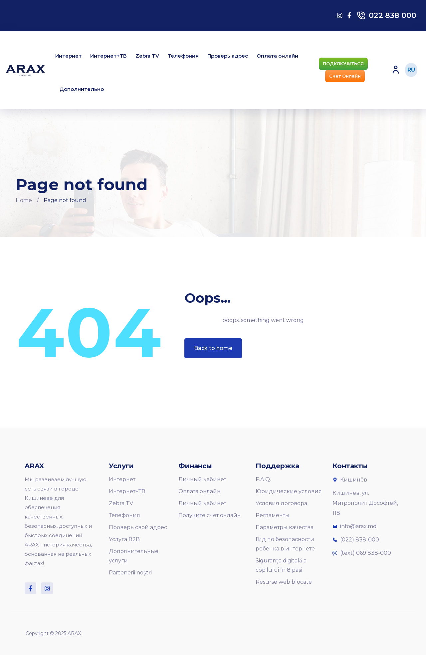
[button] (343, 64)
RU (411, 70)
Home (24, 200)
